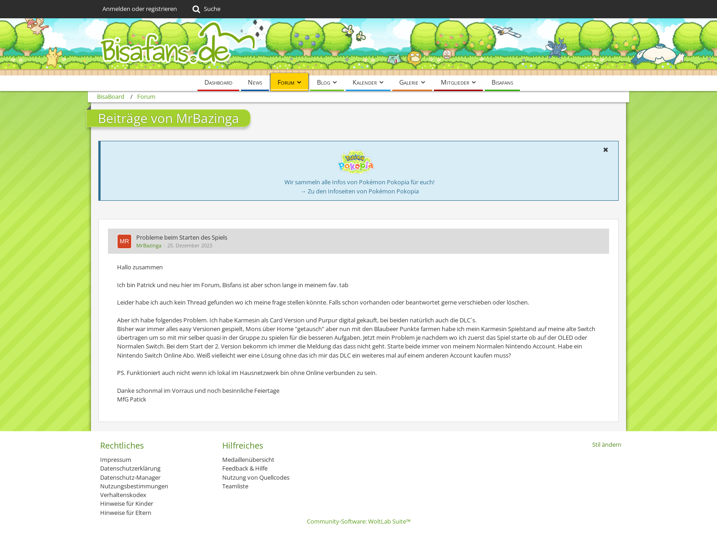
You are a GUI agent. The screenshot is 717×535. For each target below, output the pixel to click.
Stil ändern (606, 444)
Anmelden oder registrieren (139, 9)
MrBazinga (148, 245)
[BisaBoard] (358, 46)
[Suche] (205, 9)
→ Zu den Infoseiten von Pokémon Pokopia (359, 191)
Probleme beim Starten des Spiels (181, 237)
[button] (605, 149)
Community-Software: (359, 521)
